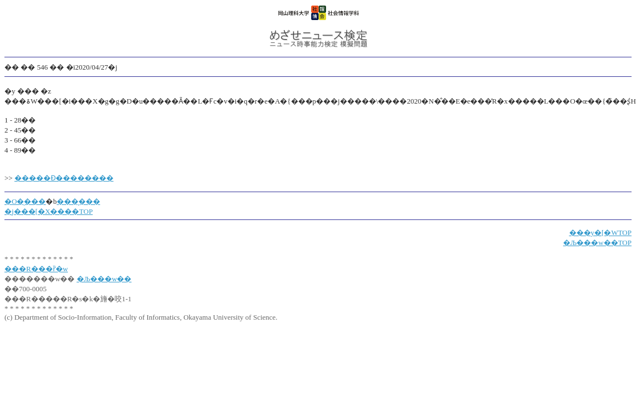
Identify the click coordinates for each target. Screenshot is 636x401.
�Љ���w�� (104, 279)
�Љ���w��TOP (597, 242)
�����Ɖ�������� (64, 178)
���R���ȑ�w (36, 269)
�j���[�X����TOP (48, 211)
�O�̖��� (25, 201)
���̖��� (78, 201)
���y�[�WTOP (600, 232)
